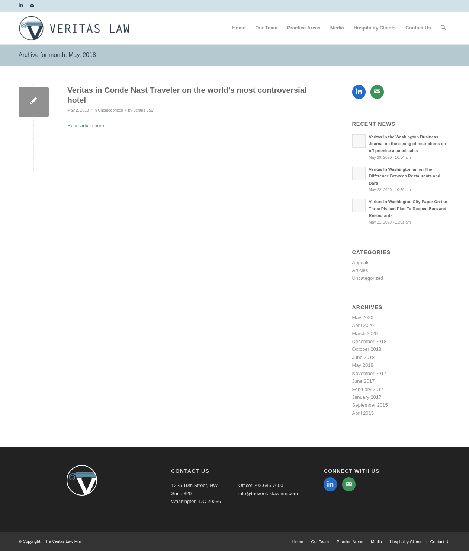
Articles (360, 270)
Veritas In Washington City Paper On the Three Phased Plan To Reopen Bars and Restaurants (408, 208)
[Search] (443, 28)
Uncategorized (110, 110)
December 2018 (369, 341)
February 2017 (368, 389)
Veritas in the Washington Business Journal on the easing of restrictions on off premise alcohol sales (407, 144)
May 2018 (362, 365)
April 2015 (363, 413)
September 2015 (370, 405)
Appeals (361, 262)
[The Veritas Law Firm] (74, 32)
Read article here (85, 125)
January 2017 (367, 397)
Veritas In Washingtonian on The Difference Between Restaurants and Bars (404, 176)
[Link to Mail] (32, 5)
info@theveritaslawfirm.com (268, 493)
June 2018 (363, 357)
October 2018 (367, 349)
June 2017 (363, 381)
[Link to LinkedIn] (20, 5)
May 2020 (362, 317)
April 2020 (363, 325)
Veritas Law (143, 110)
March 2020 (365, 333)
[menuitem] (238, 28)
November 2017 (369, 373)
